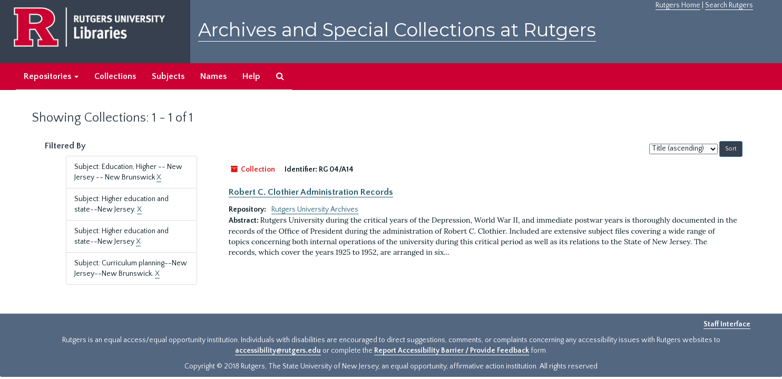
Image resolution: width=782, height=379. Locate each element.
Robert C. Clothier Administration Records (311, 192)
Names (213, 76)
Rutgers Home (678, 5)
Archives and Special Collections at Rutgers (397, 29)
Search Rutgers (729, 5)
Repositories (51, 76)
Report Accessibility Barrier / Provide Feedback (451, 350)
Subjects (168, 76)
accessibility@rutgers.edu (278, 350)
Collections (115, 76)
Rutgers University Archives (314, 209)
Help (251, 76)
